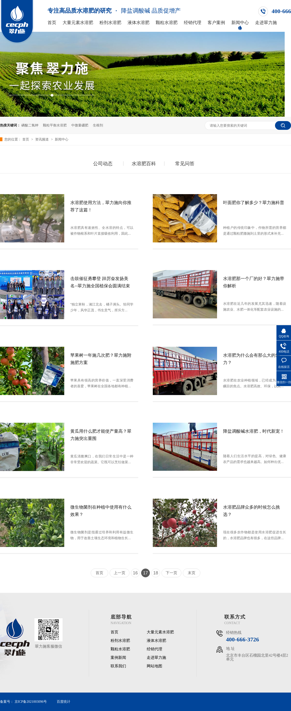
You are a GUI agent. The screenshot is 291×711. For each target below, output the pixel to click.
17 (145, 572)
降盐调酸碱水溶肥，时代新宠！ (253, 431)
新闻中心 (240, 22)
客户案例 (216, 22)
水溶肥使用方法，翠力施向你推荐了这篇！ (100, 206)
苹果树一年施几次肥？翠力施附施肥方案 (100, 359)
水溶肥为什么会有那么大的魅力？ (251, 359)
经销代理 (192, 22)
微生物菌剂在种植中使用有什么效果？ (100, 511)
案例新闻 (118, 658)
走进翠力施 (266, 22)
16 (135, 572)
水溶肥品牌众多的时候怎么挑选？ (251, 511)
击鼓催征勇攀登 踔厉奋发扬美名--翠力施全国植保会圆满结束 (100, 282)
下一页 (171, 573)
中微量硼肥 (79, 125)
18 (155, 572)
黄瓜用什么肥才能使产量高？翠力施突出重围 (100, 435)
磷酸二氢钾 (29, 125)
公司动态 (103, 163)
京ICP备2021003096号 (31, 701)
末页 (191, 573)
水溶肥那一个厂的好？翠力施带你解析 (253, 282)
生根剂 (98, 125)
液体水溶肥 (138, 22)
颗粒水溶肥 (167, 22)
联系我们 (118, 666)
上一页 (119, 573)
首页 (52, 22)
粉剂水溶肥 (110, 22)
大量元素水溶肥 (78, 22)
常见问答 (184, 163)
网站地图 (154, 666)
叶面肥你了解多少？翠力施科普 (253, 202)
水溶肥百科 (144, 163)
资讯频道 (42, 139)
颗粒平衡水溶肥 (55, 125)
